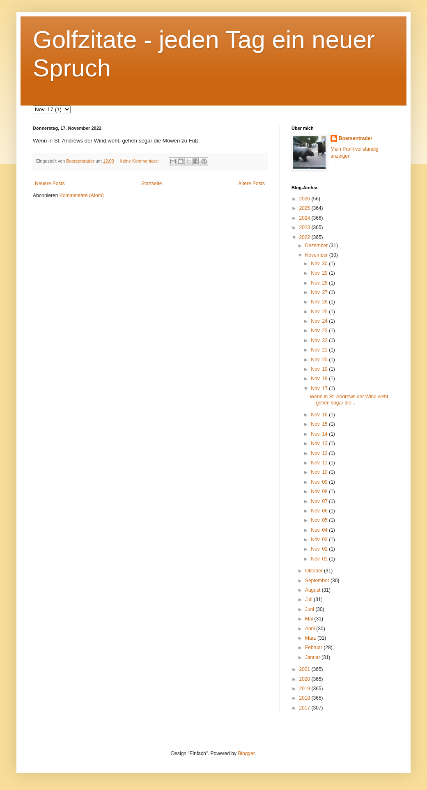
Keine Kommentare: (139, 160)
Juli (309, 599)
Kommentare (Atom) (82, 195)
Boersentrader (355, 138)
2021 (305, 669)
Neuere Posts (50, 183)
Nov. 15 (320, 424)
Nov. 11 (320, 463)
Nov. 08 (320, 491)
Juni (310, 609)
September (318, 580)
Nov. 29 (320, 273)
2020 (305, 679)
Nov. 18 (320, 378)
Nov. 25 (320, 312)
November (317, 255)
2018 (305, 698)
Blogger (246, 753)
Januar (313, 657)
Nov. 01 (320, 559)
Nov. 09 (320, 482)
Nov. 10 (320, 472)
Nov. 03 (320, 539)
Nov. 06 (320, 511)
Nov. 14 (320, 434)
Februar (314, 647)
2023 (305, 227)
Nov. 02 (320, 549)
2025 (305, 208)
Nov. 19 (320, 369)
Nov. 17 (320, 388)
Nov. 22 (320, 340)
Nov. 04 (320, 530)
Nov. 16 (320, 415)
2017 (305, 708)
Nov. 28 (320, 283)
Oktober (314, 571)
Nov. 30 (320, 263)
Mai (310, 619)
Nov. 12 (320, 453)
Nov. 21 (320, 350)
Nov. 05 (320, 520)
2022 (305, 237)
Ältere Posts (251, 183)
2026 (305, 199)
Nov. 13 (320, 443)
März (311, 638)
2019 (305, 688)
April (310, 629)
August (313, 590)
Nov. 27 (320, 292)
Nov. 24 (320, 321)
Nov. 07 (320, 501)
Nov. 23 (320, 330)
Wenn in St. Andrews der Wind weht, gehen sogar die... (350, 399)
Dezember (317, 245)
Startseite (151, 183)
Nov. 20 (320, 360)
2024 (305, 218)
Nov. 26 (320, 302)
